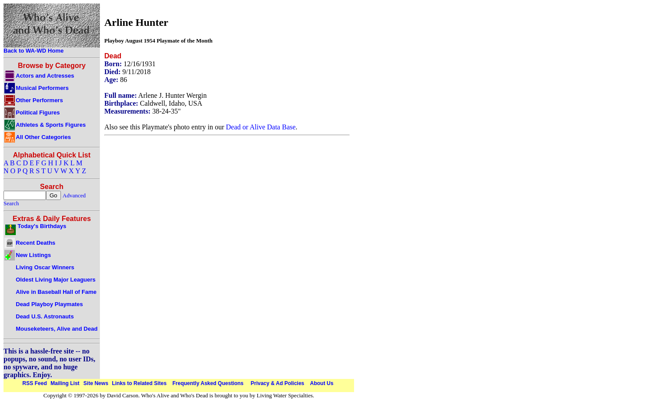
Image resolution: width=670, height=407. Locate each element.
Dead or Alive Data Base (261, 127)
